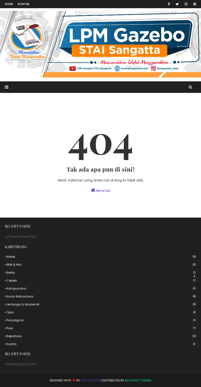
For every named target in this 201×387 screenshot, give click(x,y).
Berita (101, 273)
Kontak (23, 4)
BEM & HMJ (101, 265)
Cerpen (101, 280)
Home (9, 4)
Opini (101, 312)
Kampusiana (101, 288)
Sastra (101, 344)
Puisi (101, 328)
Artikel (101, 257)
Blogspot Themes (138, 380)
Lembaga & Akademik (101, 304)
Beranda (100, 190)
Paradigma (101, 320)
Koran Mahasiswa (101, 296)
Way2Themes (90, 380)
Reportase (101, 336)
